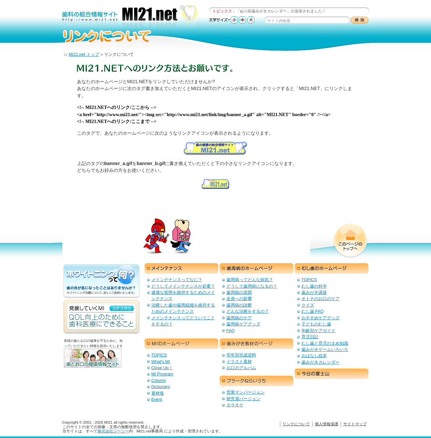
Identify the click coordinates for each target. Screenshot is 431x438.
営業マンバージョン (245, 392)
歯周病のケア (239, 317)
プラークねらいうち (256, 381)
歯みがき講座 (314, 292)
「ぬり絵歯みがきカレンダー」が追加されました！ (281, 11)
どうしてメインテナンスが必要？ (183, 286)
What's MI (160, 361)
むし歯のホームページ (331, 269)
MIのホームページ (181, 344)
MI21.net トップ (84, 54)
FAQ (230, 330)
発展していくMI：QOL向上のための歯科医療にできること (101, 317)
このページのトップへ (350, 241)
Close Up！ (162, 367)
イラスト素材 (239, 361)
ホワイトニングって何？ (101, 281)
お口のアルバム (241, 367)
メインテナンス (181, 269)
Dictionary (160, 386)
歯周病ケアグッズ (243, 324)
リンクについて (296, 424)
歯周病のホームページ (256, 269)
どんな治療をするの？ (247, 311)
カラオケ (234, 404)
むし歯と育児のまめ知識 (324, 343)
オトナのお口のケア (320, 298)
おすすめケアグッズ (320, 317)
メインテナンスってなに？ (176, 279)
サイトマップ (355, 424)
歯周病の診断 (239, 305)
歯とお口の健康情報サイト (103, 363)
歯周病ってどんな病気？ (249, 279)
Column (158, 380)
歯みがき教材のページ (256, 344)
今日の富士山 (331, 374)
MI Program (162, 373)
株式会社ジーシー (113, 431)
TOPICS (309, 279)
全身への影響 (239, 298)
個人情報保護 (326, 424)
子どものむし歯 (316, 324)
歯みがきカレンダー (320, 362)
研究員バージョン (243, 398)
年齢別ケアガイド (318, 330)
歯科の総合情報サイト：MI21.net (130, 17)
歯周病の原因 (239, 292)
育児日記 (309, 336)
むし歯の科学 (314, 286)
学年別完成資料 (241, 355)
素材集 (157, 393)
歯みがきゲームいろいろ (324, 349)
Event (156, 399)
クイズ (307, 305)
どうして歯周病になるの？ (251, 286)
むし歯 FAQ (312, 311)
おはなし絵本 (314, 355)
